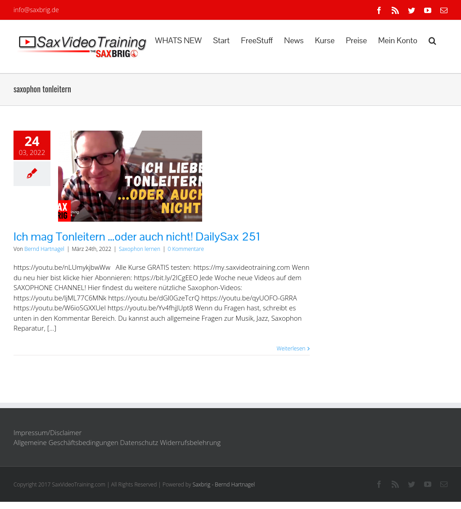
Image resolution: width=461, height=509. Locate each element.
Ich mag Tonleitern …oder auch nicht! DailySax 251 (137, 236)
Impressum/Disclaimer (47, 432)
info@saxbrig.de (36, 9)
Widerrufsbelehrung (190, 442)
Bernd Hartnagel (44, 249)
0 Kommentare (186, 249)
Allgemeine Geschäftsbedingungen (66, 442)
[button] (432, 39)
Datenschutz (139, 442)
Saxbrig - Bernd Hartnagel (224, 484)
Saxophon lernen (139, 249)
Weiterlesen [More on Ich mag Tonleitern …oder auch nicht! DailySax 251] (291, 348)
